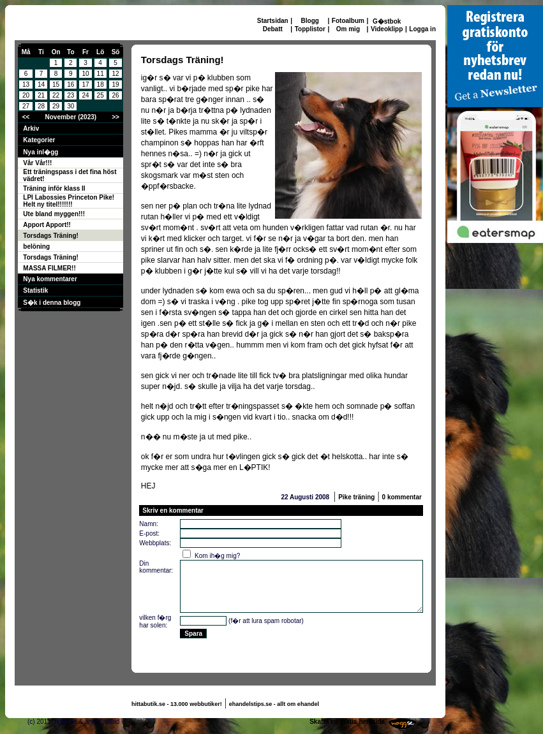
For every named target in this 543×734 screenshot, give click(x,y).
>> (115, 117)
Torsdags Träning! (50, 235)
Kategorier (39, 139)
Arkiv (31, 128)
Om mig (348, 29)
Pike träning (356, 497)
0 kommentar (402, 497)
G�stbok (387, 21)
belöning (36, 246)
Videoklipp (387, 29)
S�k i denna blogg (51, 302)
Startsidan (272, 20)
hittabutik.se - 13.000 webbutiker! (176, 704)
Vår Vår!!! (37, 162)
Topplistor (310, 29)
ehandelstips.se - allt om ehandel (274, 704)
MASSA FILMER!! (49, 268)
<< (26, 117)
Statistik (35, 290)
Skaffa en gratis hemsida (347, 721)
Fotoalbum (348, 20)
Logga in (422, 29)
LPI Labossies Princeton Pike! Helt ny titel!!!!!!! (68, 201)
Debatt (273, 29)
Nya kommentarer (50, 279)
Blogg (310, 20)
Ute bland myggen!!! (54, 213)
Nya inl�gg (40, 152)
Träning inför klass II (54, 188)
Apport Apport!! (47, 224)
